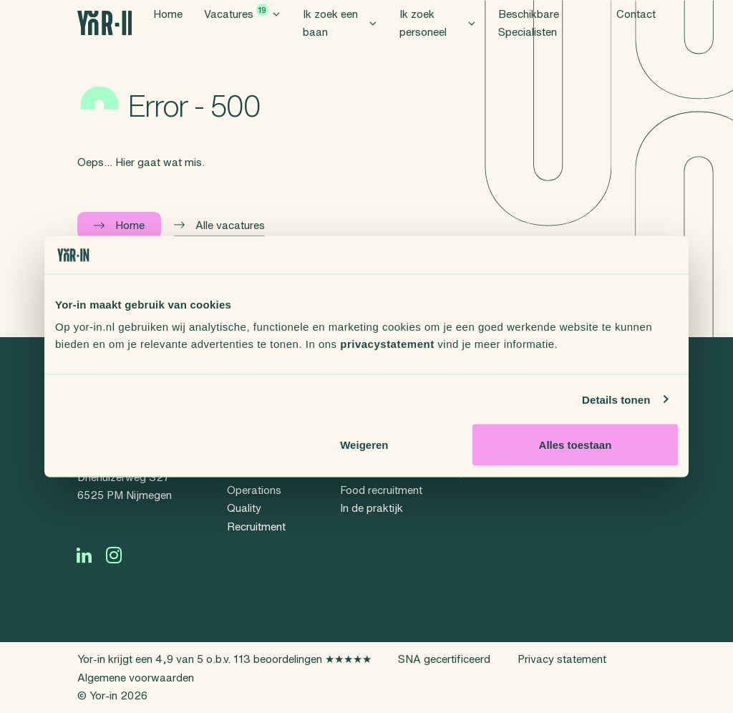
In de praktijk (371, 508)
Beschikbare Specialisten (528, 39)
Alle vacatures (219, 225)
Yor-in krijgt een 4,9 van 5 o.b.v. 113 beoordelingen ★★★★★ (224, 659)
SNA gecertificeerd (444, 659)
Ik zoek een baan (341, 39)
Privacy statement (562, 659)
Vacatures (242, 28)
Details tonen (616, 399)
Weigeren (364, 445)
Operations (254, 490)
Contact (636, 30)
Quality (244, 508)
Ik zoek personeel (438, 39)
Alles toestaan (575, 445)
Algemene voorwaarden (135, 677)
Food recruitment (381, 490)
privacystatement (387, 344)
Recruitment (256, 526)
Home (168, 30)
